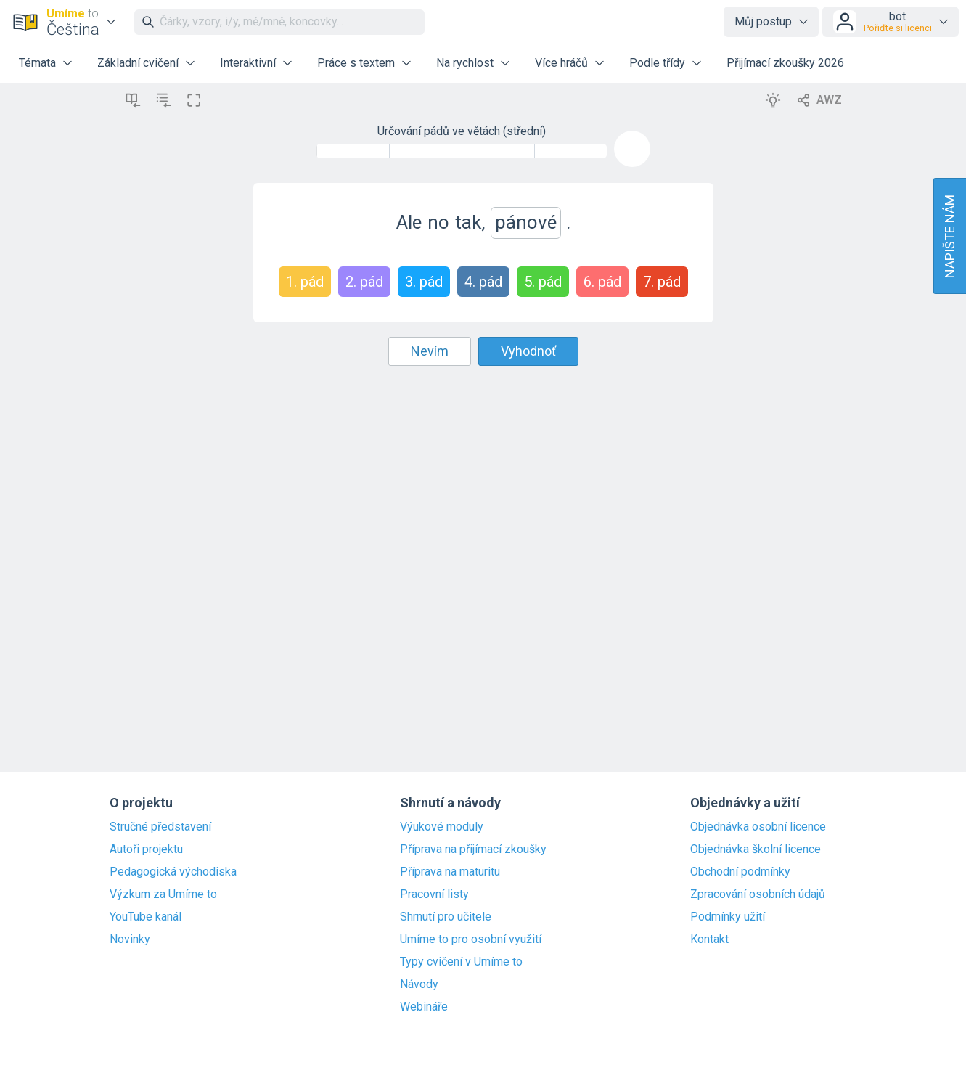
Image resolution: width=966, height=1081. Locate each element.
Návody (419, 984)
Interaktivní (248, 63)
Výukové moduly (441, 826)
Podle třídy (657, 63)
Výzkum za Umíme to (163, 894)
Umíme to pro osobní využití (470, 939)
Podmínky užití (727, 916)
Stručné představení (160, 826)
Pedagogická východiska (173, 871)
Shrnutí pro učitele (445, 916)
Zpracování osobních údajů (757, 894)
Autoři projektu (146, 849)
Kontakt (709, 939)
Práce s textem (356, 63)
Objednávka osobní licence (758, 826)
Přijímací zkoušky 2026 (785, 63)
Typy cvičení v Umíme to (461, 961)
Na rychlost (465, 63)
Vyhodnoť (528, 351)
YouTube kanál (145, 916)
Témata (37, 63)
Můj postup (763, 21)
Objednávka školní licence (755, 849)
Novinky (130, 939)
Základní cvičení (138, 63)
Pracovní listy (434, 894)
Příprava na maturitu (450, 871)
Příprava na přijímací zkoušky (473, 849)
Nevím (430, 351)
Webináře (424, 1006)
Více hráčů (561, 63)
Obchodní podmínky (740, 871)
